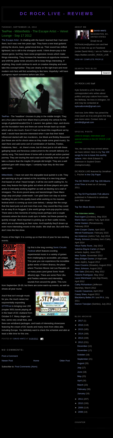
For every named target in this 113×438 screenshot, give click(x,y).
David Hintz (19, 339)
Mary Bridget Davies (84, 258)
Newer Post (7, 360)
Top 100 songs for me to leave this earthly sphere (92, 155)
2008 (81, 412)
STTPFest (7, 306)
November (82, 350)
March (80, 385)
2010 (81, 403)
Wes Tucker (80, 255)
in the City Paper (92, 174)
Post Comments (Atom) (26, 366)
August (81, 363)
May (79, 376)
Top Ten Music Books (85, 207)
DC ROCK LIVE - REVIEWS (57, 13)
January (81, 393)
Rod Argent (80, 216)
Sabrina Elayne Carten (86, 249)
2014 (81, 333)
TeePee (5, 116)
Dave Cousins (81, 265)
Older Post (65, 360)
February (82, 389)
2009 (81, 407)
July (79, 367)
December (82, 346)
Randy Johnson (82, 239)
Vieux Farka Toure (83, 245)
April (79, 380)
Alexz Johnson (82, 268)
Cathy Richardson (83, 284)
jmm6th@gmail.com (84, 122)
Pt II (102, 297)
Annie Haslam (82, 223)
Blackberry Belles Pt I (85, 297)
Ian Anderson (81, 236)
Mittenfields (7, 175)
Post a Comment (10, 356)
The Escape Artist (10, 40)
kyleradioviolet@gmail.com (88, 106)
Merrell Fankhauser (84, 233)
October (81, 354)
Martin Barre (81, 220)
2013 (81, 338)
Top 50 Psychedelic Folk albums (93, 194)
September (83, 359)
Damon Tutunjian (83, 304)
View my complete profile (89, 59)
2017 (81, 320)
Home (36, 360)
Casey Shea (81, 294)
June (80, 372)
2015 (81, 329)
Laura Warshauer (83, 278)
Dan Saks (79, 271)
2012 (81, 342)
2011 (81, 399)
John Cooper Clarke (84, 229)
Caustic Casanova (83, 291)
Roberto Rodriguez (84, 275)
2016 (81, 325)
